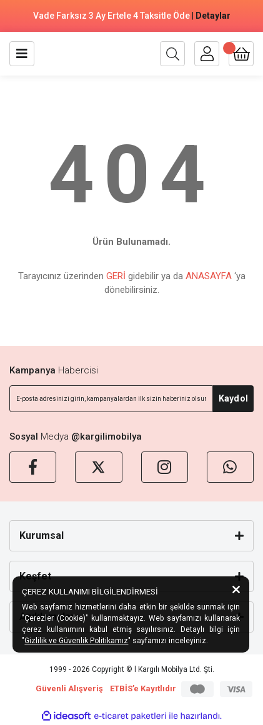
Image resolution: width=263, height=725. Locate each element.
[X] (98, 467)
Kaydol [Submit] (233, 398)
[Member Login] (206, 53)
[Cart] (241, 53)
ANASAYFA (209, 276)
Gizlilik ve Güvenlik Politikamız (76, 640)
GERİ (116, 276)
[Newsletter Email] (111, 398)
